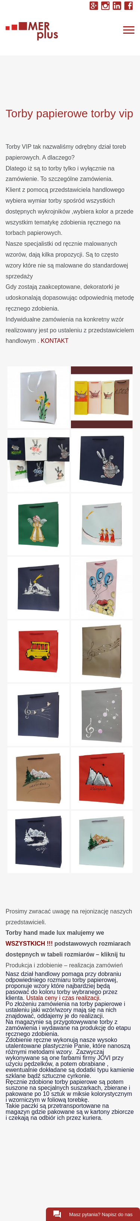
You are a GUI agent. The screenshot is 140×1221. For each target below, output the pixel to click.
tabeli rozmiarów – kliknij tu (86, 954)
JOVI (104, 1058)
